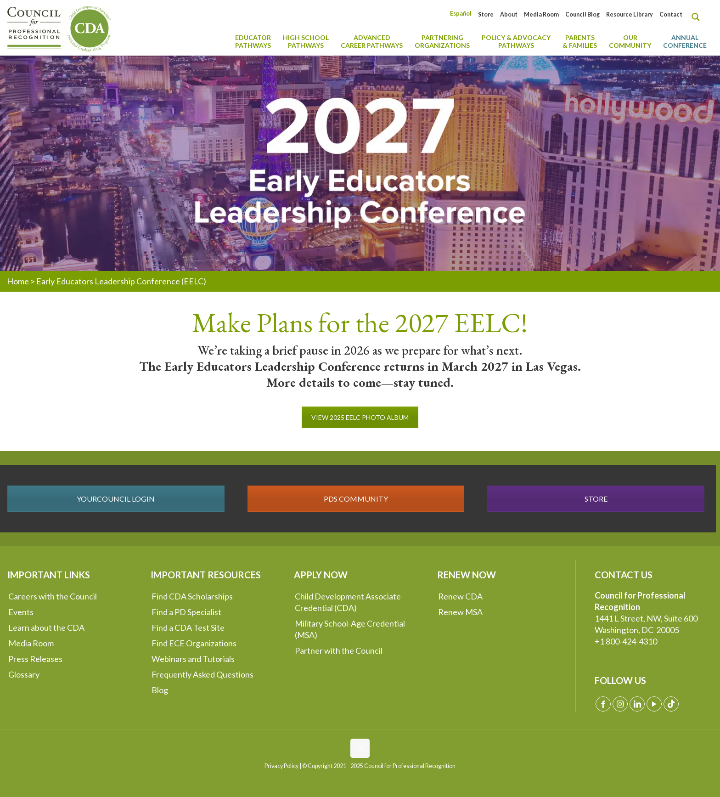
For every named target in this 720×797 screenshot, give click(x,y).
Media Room (541, 14)
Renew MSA (460, 612)
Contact (670, 14)
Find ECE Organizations (194, 643)
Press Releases (35, 659)
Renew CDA (460, 596)
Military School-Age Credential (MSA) (350, 629)
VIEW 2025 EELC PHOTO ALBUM (360, 417)
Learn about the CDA (46, 627)
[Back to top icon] (360, 748)
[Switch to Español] (461, 13)
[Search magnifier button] (698, 17)
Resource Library (629, 14)
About (509, 14)
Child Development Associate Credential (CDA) (348, 602)
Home (18, 281)
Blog (160, 690)
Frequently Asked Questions (202, 674)
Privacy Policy (281, 766)
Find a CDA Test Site (188, 627)
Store (486, 14)
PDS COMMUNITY (356, 498)
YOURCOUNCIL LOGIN (116, 498)
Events (21, 612)
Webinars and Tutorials (193, 659)
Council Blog (582, 14)
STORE (596, 498)
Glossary (23, 674)
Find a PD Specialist (186, 612)
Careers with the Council (52, 596)
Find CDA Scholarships (192, 596)
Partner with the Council (338, 650)
